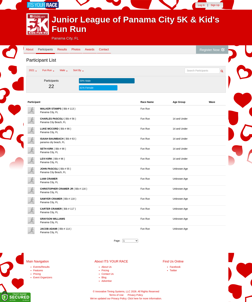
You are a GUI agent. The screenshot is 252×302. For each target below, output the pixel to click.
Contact (111, 50)
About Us (107, 266)
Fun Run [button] (48, 70)
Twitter (173, 270)
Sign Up (215, 5)
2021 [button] (33, 70)
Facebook (175, 266)
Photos (80, 50)
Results (66, 50)
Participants (47, 50)
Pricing (37, 274)
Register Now (211, 50)
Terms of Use (116, 295)
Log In (201, 5)
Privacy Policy (135, 295)
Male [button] (64, 70)
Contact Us (108, 274)
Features (38, 270)
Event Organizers (42, 277)
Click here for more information (144, 298)
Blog (104, 277)
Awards (96, 50)
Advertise (107, 281)
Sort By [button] (78, 70)
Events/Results (41, 266)
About (30, 50)
